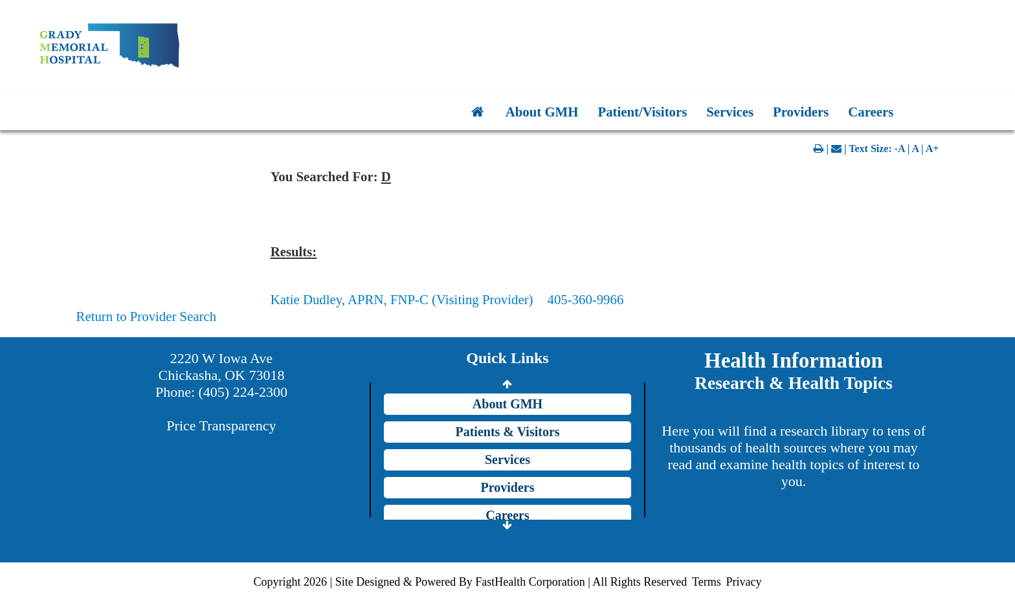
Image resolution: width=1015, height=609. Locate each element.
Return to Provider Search (146, 316)
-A (900, 148)
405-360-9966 (585, 299)
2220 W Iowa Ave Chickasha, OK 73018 (222, 366)
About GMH (542, 111)
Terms (706, 581)
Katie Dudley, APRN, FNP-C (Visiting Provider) (402, 299)
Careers (870, 111)
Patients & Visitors (507, 432)
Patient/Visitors (642, 111)
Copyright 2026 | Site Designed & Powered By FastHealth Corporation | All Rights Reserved (470, 581)
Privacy (743, 581)
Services (729, 111)
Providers (801, 111)
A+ (932, 148)
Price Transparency (221, 425)
